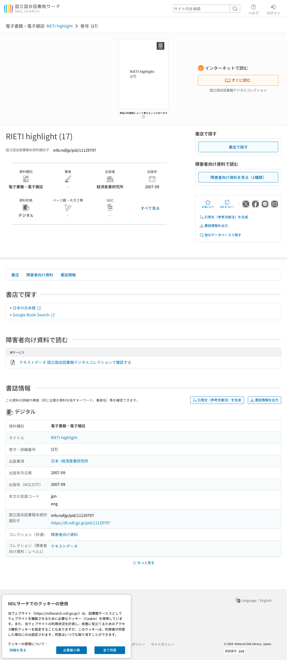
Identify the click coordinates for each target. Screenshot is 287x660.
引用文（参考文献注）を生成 (223, 217)
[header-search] (206, 9)
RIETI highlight (59, 26)
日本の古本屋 (27, 308)
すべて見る (150, 208)
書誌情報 (68, 275)
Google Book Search (34, 314)
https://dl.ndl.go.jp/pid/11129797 (80, 523)
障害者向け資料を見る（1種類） (238, 177)
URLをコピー (227, 204)
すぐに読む (238, 80)
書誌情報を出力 (213, 225)
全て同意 (109, 650)
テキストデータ (64, 546)
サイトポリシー (162, 644)
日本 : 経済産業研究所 (69, 461)
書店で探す (238, 147)
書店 (15, 275)
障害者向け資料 (39, 275)
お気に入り (208, 204)
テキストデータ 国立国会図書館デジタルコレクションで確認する (75, 362)
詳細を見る (18, 650)
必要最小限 (71, 650)
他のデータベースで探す (220, 234)
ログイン (273, 9)
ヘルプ (253, 9)
